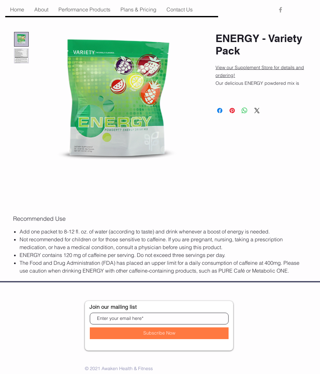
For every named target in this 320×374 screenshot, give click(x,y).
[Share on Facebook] (220, 110)
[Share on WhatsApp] (244, 110)
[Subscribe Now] (159, 333)
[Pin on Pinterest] (232, 110)
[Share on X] (257, 110)
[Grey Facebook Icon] (280, 9)
